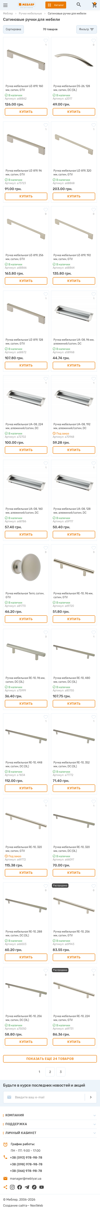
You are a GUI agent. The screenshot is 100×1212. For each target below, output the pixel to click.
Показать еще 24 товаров (50, 1059)
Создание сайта (15, 1205)
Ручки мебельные (30, 13)
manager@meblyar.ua (25, 1178)
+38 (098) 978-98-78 (26, 1164)
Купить (26, 112)
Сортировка (13, 29)
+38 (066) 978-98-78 (26, 1171)
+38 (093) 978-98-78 (26, 1157)
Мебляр (8, 13)
